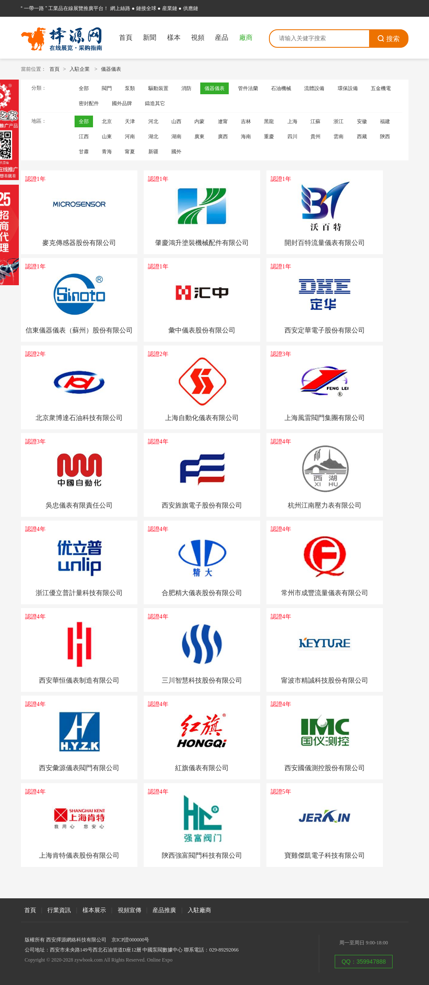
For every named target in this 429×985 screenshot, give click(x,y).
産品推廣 (164, 910)
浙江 (338, 121)
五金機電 (381, 88)
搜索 (388, 38)
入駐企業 (80, 69)
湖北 (153, 136)
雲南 (338, 136)
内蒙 (199, 121)
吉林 (246, 121)
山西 (176, 121)
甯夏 (130, 152)
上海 (292, 121)
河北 (153, 121)
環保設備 (348, 88)
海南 (246, 136)
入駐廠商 (199, 910)
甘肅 (84, 152)
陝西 (385, 136)
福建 (385, 121)
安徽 (362, 121)
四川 (292, 136)
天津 (130, 121)
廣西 (223, 136)
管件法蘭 (248, 88)
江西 (84, 136)
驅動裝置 (158, 88)
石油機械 (281, 88)
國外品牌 (122, 103)
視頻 (197, 37)
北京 (107, 121)
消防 (186, 88)
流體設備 (314, 88)
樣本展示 (94, 910)
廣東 (199, 136)
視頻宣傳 (129, 910)
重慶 (269, 136)
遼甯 (223, 121)
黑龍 (269, 121)
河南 (130, 136)
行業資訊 (59, 910)
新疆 (153, 152)
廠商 (246, 37)
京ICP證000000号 (130, 940)
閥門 (107, 88)
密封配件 (89, 103)
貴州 (315, 136)
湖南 (176, 136)
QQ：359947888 (363, 961)
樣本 (174, 37)
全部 (84, 88)
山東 (107, 136)
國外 (176, 152)
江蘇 (315, 121)
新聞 (149, 37)
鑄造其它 (155, 103)
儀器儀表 (111, 69)
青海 (107, 152)
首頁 (125, 37)
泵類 (130, 88)
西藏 (362, 136)
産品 (221, 37)
